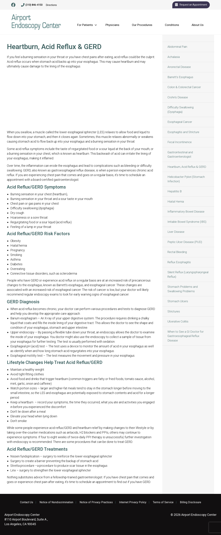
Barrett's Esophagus (180, 77)
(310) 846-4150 (31, 5)
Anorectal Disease (179, 67)
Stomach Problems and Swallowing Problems (182, 289)
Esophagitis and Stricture (183, 132)
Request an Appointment (191, 5)
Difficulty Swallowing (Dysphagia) (180, 110)
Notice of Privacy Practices (96, 502)
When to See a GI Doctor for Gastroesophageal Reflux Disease (185, 336)
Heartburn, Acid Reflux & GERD (186, 166)
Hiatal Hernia (175, 201)
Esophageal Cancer (179, 122)
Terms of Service (163, 502)
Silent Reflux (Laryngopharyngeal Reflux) (187, 274)
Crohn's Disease (177, 97)
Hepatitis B (174, 191)
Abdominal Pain (177, 46)
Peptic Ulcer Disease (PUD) (184, 242)
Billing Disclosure (190, 502)
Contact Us (26, 502)
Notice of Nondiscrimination (56, 502)
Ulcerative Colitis (177, 321)
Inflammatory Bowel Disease (185, 211)
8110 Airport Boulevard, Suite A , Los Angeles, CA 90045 (26, 519)
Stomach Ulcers (177, 301)
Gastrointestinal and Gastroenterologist (180, 154)
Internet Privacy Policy (132, 502)
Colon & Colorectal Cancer (184, 87)
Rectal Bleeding (177, 252)
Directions (51, 5)
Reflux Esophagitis (179, 262)
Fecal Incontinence (179, 142)
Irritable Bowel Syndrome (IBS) (186, 221)
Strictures (173, 311)
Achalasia (173, 57)
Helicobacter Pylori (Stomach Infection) (186, 179)
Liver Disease (175, 231)
